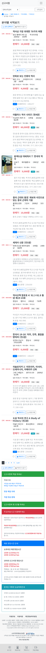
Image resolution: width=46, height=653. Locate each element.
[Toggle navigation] (41, 3)
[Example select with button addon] (10, 9)
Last (18, 463)
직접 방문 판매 (9, 497)
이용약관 (20, 616)
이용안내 (12, 616)
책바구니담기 (20, 26)
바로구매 (31, 70)
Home (6, 14)
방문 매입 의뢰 (9, 491)
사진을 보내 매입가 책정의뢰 (12, 483)
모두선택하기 (8, 26)
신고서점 (6, 3)
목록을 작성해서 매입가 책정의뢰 (14, 486)
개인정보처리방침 (31, 616)
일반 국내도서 (15, 14)
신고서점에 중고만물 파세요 (14, 504)
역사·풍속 (24, 14)
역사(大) (31, 14)
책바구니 (21, 70)
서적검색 (39, 9)
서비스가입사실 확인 (24, 639)
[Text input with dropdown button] (27, 9)
